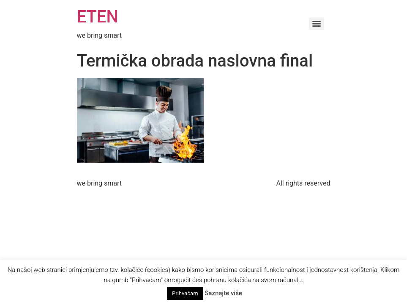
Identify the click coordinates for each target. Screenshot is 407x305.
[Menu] (316, 23)
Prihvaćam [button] (185, 293)
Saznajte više (223, 293)
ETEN (97, 17)
